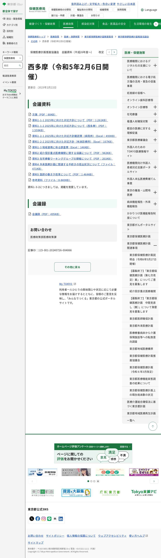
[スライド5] (91, 481)
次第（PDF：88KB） (44, 114)
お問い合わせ (36, 536)
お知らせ (95, 15)
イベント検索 (9, 82)
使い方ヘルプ (137, 536)
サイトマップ (36, 542)
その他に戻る (72, 267)
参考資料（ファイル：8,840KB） (51, 180)
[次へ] (154, 481)
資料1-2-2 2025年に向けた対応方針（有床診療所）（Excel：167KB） (73, 141)
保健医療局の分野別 (61, 9)
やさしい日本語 (126, 4)
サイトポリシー (55, 536)
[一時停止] (98, 481)
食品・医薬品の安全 (114, 24)
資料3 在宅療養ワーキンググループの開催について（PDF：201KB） (72, 158)
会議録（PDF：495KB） (46, 214)
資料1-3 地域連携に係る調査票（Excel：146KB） (61, 147)
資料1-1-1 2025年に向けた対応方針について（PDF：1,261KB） (70, 120)
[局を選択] (13, 58)
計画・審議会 (77, 15)
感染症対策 (87, 24)
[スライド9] (94, 481)
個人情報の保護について (81, 536)
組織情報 (104, 9)
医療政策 (68, 24)
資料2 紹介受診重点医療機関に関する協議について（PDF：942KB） (72, 153)
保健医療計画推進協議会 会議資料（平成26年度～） (62, 52)
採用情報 (121, 9)
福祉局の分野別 (84, 9)
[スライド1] (88, 481)
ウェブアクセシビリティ (112, 536)
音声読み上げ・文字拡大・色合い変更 (93, 4)
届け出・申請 (57, 15)
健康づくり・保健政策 (42, 24)
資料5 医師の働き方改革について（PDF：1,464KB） (63, 174)
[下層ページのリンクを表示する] (155, 65)
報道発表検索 (9, 75)
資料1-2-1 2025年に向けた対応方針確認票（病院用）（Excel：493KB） (74, 136)
